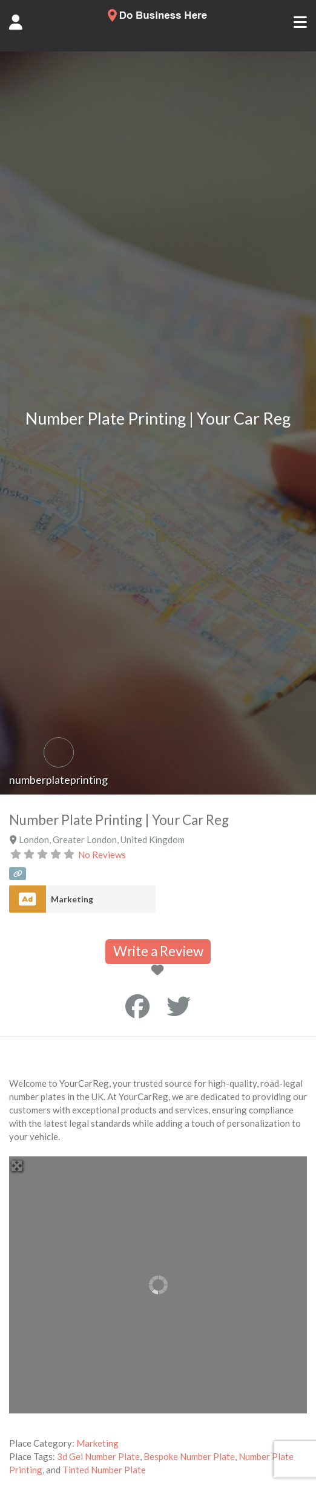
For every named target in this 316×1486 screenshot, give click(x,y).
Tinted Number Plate (104, 1469)
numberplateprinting (58, 779)
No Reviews (102, 854)
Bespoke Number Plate (189, 1456)
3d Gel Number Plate (98, 1456)
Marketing (72, 899)
